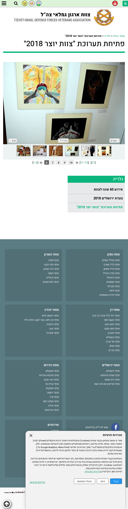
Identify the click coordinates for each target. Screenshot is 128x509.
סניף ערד (54, 397)
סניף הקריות (114, 286)
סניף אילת (53, 405)
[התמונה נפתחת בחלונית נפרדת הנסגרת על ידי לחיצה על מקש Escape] (64, 101)
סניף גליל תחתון (112, 269)
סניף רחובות (53, 324)
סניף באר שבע (51, 379)
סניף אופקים (52, 388)
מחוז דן (115, 310)
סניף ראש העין (112, 324)
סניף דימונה (53, 392)
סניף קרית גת (52, 384)
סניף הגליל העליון (111, 260)
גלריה (107, 36)
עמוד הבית (119, 36)
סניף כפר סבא (51, 264)
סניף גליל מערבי (111, 264)
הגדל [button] (63, 140)
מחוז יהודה (51, 310)
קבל (116, 481)
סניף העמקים (113, 282)
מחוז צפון (113, 254)
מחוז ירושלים (111, 365)
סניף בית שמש (112, 379)
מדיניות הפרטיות (92, 471)
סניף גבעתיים (113, 337)
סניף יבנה (54, 328)
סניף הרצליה (52, 277)
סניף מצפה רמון (51, 401)
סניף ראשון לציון (50, 315)
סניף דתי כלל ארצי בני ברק (106, 315)
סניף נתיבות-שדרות (49, 375)
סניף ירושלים (113, 371)
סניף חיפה (114, 290)
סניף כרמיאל (113, 277)
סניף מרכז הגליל (111, 273)
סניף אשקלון (52, 371)
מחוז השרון (51, 254)
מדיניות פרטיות (37, 482)
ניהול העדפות (84, 481)
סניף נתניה (53, 260)
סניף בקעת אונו (112, 320)
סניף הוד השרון (51, 269)
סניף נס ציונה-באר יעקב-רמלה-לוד (41, 320)
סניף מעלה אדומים (110, 375)
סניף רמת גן (114, 333)
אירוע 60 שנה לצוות (108, 189)
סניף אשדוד (52, 333)
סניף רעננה (53, 273)
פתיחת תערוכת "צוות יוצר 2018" (74, 43)
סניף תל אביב (113, 341)
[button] (16, 3)
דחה (102, 481)
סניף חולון (115, 346)
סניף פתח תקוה (112, 328)
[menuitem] (96, 189)
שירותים (53, 425)
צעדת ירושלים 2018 (108, 198)
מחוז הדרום (51, 365)
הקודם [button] (114, 140)
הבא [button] (13, 140)
